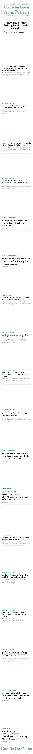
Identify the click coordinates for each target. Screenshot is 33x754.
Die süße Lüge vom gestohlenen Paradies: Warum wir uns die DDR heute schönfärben (14, 68)
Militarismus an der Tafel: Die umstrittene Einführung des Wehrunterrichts (16, 261)
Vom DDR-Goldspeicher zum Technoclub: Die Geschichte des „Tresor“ (14, 374)
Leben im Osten (7, 295)
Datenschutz (17, 753)
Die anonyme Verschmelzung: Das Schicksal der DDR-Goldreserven (14, 107)
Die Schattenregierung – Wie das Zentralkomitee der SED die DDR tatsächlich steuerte (14, 414)
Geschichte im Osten (8, 103)
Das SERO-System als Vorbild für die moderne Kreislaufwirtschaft (15, 298)
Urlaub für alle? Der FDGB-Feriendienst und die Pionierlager (14, 182)
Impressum (26, 753)
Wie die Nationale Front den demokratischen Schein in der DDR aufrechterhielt (16, 456)
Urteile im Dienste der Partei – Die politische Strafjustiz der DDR (15, 336)
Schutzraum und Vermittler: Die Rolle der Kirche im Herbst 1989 (15, 223)
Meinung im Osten (8, 64)
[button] (17, 32)
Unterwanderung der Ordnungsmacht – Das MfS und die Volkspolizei (16, 144)
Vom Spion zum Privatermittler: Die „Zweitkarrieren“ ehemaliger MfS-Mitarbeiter (15, 495)
